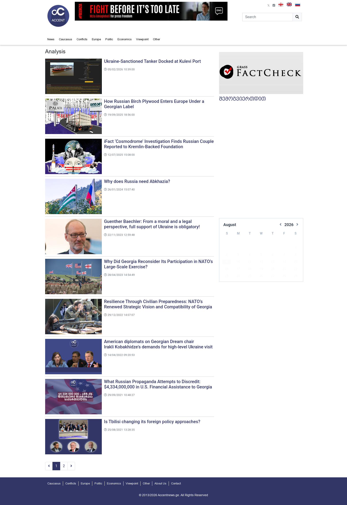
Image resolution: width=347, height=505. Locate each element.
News (50, 39)
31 (238, 276)
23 (226, 269)
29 (295, 269)
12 (261, 255)
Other (156, 39)
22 (295, 262)
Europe (96, 39)
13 (272, 255)
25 (249, 269)
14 (284, 255)
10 (238, 255)
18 (249, 262)
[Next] (71, 466)
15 (295, 255)
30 (226, 276)
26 (261, 269)
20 (272, 262)
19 (261, 262)
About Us (160, 483)
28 (284, 269)
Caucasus (65, 39)
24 (238, 269)
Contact (176, 483)
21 (284, 262)
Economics (125, 39)
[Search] (267, 17)
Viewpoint (142, 39)
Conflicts (82, 39)
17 (238, 262)
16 (226, 262)
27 (272, 269)
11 (249, 255)
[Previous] (49, 466)
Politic (109, 39)
